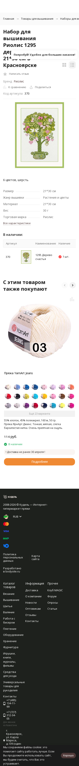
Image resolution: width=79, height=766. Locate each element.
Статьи (52, 608)
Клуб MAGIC (55, 590)
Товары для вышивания (37, 19)
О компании (33, 596)
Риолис (19, 81)
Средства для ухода (9, 674)
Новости (31, 602)
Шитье (7, 606)
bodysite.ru (12, 571)
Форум (51, 596)
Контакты (32, 621)
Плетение (9, 629)
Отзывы (30, 615)
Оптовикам (33, 608)
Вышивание (11, 600)
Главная (8, 19)
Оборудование (13, 635)
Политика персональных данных (13, 557)
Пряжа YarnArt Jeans (18, 373)
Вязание (9, 594)
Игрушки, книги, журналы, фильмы (9, 660)
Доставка (31, 590)
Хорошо (68, 755)
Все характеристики (17, 223)
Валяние (9, 612)
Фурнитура (10, 647)
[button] (65, 285)
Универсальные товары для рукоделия (14, 686)
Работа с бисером (9, 621)
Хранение (10, 641)
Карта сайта (36, 557)
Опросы (52, 602)
